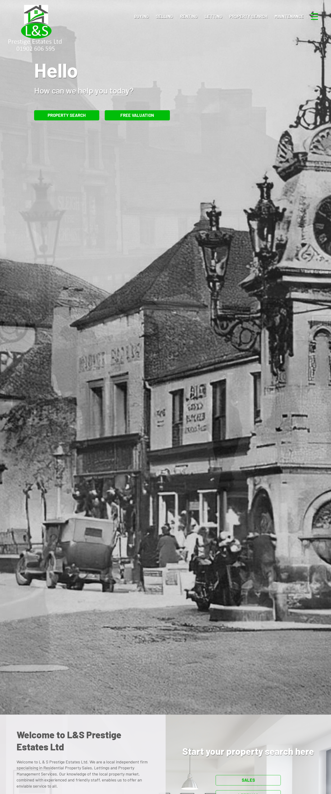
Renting (189, 16)
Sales (248, 780)
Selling (164, 16)
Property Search (248, 16)
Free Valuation (137, 115)
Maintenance (289, 16)
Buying (141, 16)
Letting (213, 16)
